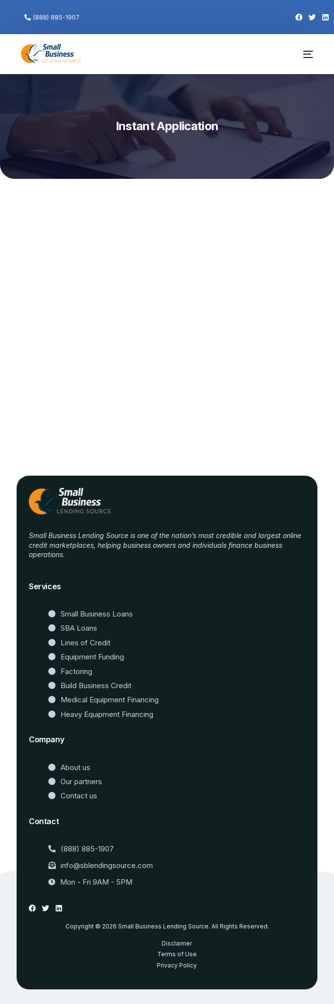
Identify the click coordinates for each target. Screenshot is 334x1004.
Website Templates (59, 569)
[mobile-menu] (302, 54)
